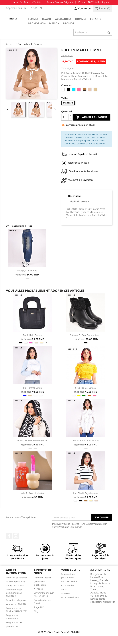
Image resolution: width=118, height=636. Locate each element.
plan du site (12, 626)
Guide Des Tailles (15, 585)
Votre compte (70, 570)
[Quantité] (65, 117)
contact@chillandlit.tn (103, 601)
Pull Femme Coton (32, 387)
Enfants (95, 19)
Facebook (9, 536)
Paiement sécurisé (15, 581)
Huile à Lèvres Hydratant (32, 493)
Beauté (46, 19)
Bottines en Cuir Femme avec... (86, 335)
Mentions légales (42, 577)
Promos (68, 23)
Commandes (67, 585)
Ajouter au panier (91, 117)
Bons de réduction (70, 597)
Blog (36, 611)
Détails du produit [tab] (79, 201)
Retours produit (69, 581)
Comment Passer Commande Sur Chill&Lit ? (14, 592)
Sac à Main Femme (32, 335)
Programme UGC (14, 622)
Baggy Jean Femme (27, 270)
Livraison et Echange (16, 577)
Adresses (66, 593)
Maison (54, 23)
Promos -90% (36, 23)
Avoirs (64, 589)
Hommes (80, 19)
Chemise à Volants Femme (85, 440)
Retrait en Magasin (16, 600)
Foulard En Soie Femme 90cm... (32, 440)
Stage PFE (39, 607)
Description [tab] (74, 195)
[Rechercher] (92, 32)
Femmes (33, 19)
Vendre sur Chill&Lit (16, 604)
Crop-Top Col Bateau (85, 387)
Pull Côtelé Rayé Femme (85, 493)
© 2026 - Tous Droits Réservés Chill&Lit (59, 632)
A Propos (38, 588)
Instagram (16, 536)
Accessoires (63, 19)
